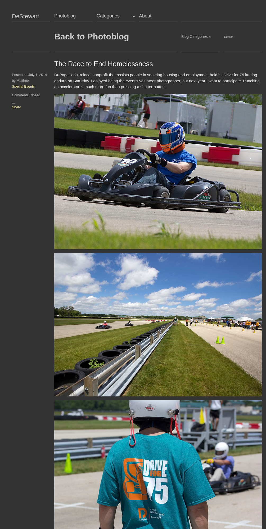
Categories (108, 16)
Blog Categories (194, 36)
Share (16, 107)
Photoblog (65, 16)
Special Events (23, 86)
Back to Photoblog (91, 36)
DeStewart (25, 16)
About (145, 16)
